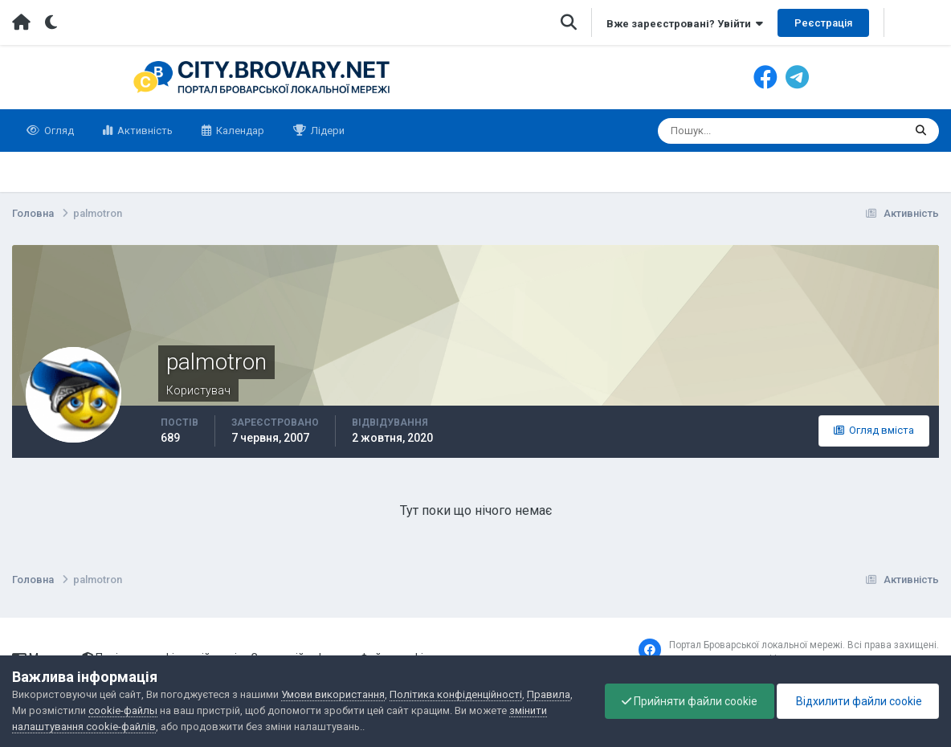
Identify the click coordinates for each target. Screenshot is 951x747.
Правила (548, 694)
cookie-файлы (122, 710)
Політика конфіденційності (456, 694)
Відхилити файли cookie (858, 701)
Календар (239, 130)
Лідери (326, 130)
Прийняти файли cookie (689, 701)
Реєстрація (823, 23)
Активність (144, 130)
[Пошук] (718, 131)
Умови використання (333, 694)
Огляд (58, 130)
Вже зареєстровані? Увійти (684, 24)
